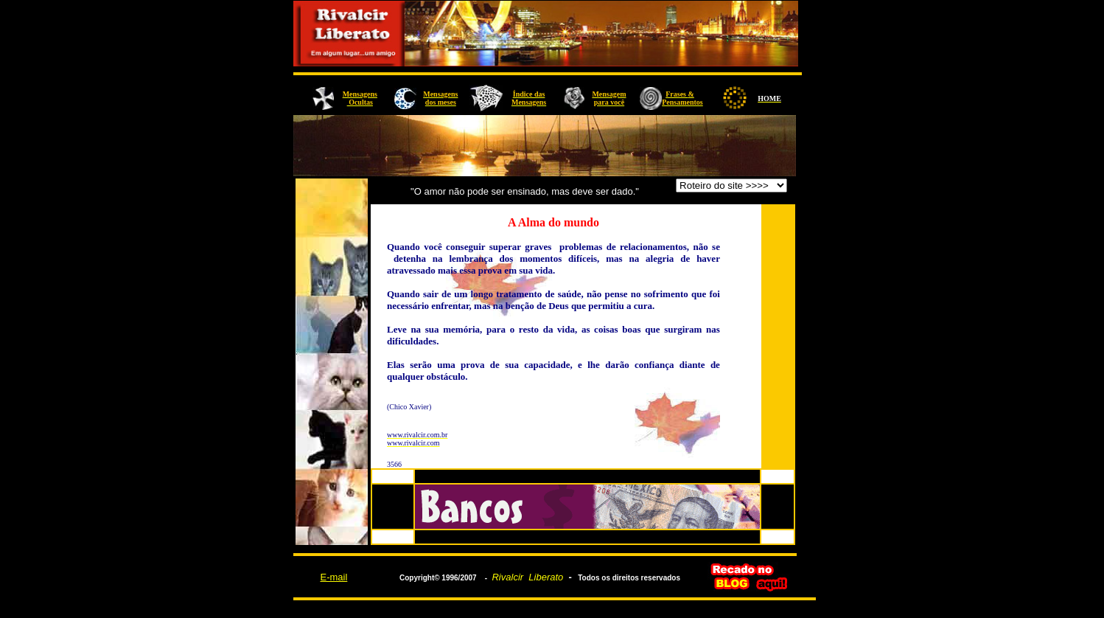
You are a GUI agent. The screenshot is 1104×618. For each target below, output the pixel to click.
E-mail (333, 577)
